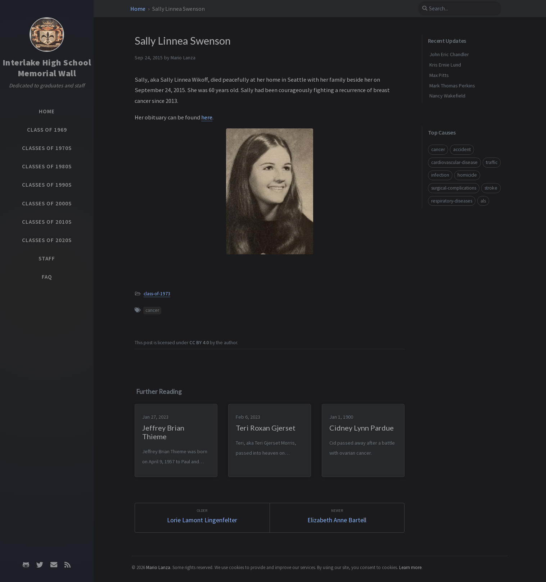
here (206, 117)
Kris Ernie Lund (445, 65)
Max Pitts (439, 75)
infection (440, 175)
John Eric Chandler (449, 54)
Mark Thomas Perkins (452, 85)
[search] (459, 8)
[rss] (67, 565)
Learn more (410, 567)
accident (462, 149)
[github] (26, 565)
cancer (152, 310)
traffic (491, 162)
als (483, 201)
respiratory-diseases (451, 201)
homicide (467, 175)
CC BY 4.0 (199, 343)
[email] (53, 565)
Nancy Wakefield (447, 95)
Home (138, 8)
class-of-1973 (157, 294)
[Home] (47, 34)
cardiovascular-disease (454, 162)
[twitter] (40, 565)
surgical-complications (453, 188)
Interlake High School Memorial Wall (47, 68)
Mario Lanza (158, 567)
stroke (490, 188)
